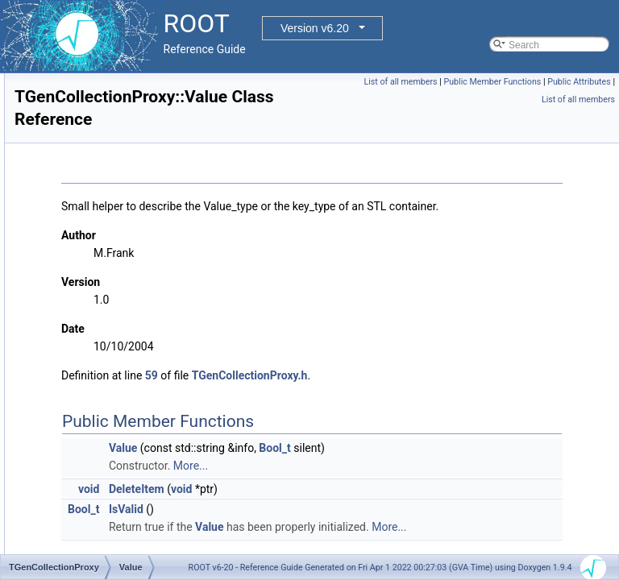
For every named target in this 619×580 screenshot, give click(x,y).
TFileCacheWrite (89, 126)
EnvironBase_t (97, 392)
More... (392, 484)
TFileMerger (79, 144)
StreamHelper (96, 286)
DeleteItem (338, 507)
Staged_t (85, 481)
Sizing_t (83, 463)
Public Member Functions (562, 82)
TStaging (85, 303)
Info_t (78, 427)
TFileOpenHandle (91, 162)
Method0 (85, 268)
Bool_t (476, 466)
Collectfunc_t (94, 356)
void (290, 507)
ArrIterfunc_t (92, 339)
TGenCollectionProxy (98, 232)
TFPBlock (74, 197)
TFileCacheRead (89, 108)
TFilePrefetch (81, 179)
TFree (66, 215)
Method (82, 250)
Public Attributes (503, 99)
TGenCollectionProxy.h (451, 393)
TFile (64, 91)
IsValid (327, 527)
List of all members (470, 82)
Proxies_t (86, 445)
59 (353, 393)
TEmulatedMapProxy (98, 73)
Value (78, 321)
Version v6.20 (314, 28)
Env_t (78, 374)
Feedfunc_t (90, 410)
